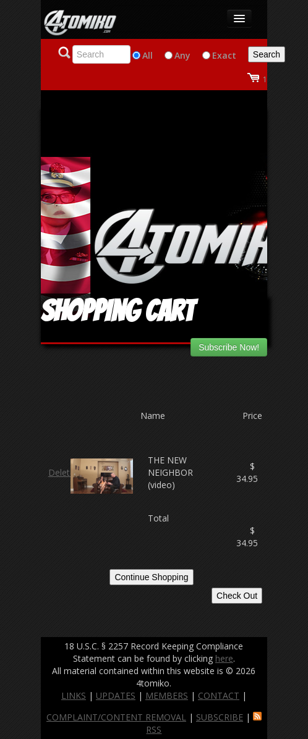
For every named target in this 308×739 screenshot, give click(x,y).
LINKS (73, 695)
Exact (224, 55)
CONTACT (218, 695)
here (224, 658)
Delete (61, 472)
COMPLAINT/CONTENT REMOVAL (116, 717)
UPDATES (115, 695)
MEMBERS (166, 695)
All (147, 55)
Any (182, 55)
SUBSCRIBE (219, 717)
